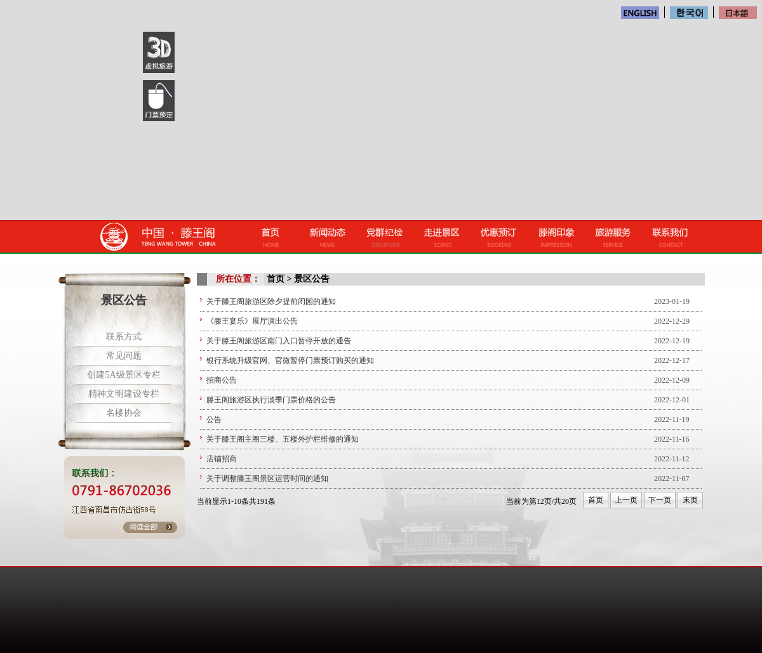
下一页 (659, 500)
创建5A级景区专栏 (123, 374)
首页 (595, 500)
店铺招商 (221, 458)
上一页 (626, 500)
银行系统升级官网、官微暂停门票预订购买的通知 (290, 360)
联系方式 (124, 336)
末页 (690, 500)
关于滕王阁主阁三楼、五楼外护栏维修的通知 (282, 439)
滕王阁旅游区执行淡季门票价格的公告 (271, 399)
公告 (214, 419)
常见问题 (124, 355)
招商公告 (221, 380)
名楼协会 (124, 413)
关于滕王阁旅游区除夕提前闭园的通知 (271, 301)
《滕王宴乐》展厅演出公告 (252, 321)
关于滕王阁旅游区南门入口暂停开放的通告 (278, 340)
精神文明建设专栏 (123, 394)
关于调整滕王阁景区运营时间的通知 (267, 478)
